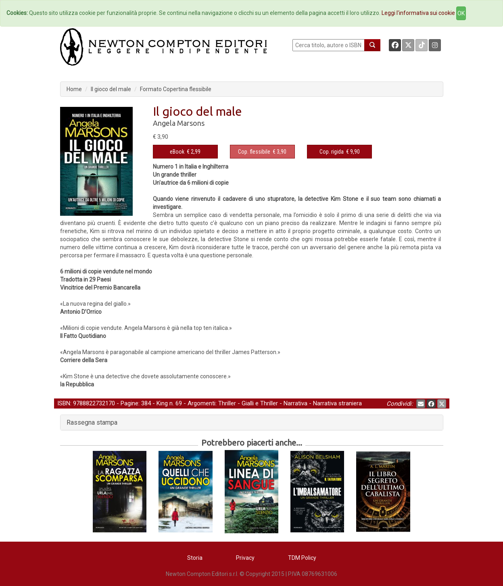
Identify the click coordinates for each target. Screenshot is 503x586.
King (162, 403)
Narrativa (295, 403)
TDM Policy (302, 558)
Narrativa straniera (337, 403)
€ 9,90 (339, 151)
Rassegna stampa (92, 422)
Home (74, 89)
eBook (177, 151)
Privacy (245, 558)
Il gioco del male (111, 89)
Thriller (227, 403)
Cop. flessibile (254, 151)
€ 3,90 (262, 151)
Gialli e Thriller (260, 403)
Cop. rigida (331, 151)
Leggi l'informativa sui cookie (418, 13)
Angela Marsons (179, 123)
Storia (194, 558)
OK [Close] (461, 13)
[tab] (252, 422)
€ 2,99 (185, 151)
